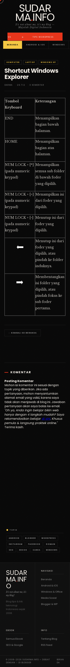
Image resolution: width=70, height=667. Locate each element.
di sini (46, 419)
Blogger (30, 538)
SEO (11, 550)
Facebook (34, 544)
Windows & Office (52, 592)
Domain (50, 544)
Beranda (12, 44)
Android (14, 538)
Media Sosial (49, 598)
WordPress (48, 538)
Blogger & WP (49, 604)
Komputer (13, 62)
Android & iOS (35, 44)
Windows (58, 44)
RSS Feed (46, 645)
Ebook (23, 550)
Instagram (15, 544)
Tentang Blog (49, 639)
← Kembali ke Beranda (22, 332)
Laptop (30, 62)
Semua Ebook (14, 639)
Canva (37, 550)
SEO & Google (14, 645)
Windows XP (48, 62)
